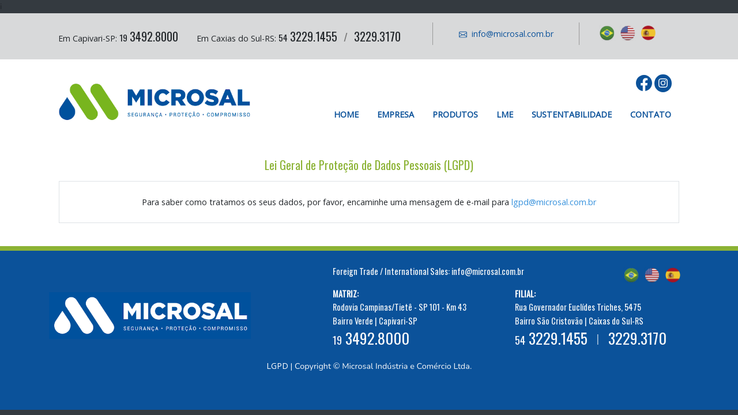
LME (504, 114)
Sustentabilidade (572, 114)
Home (346, 114)
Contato (650, 114)
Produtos (455, 114)
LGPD (277, 365)
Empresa (395, 114)
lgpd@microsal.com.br (553, 202)
